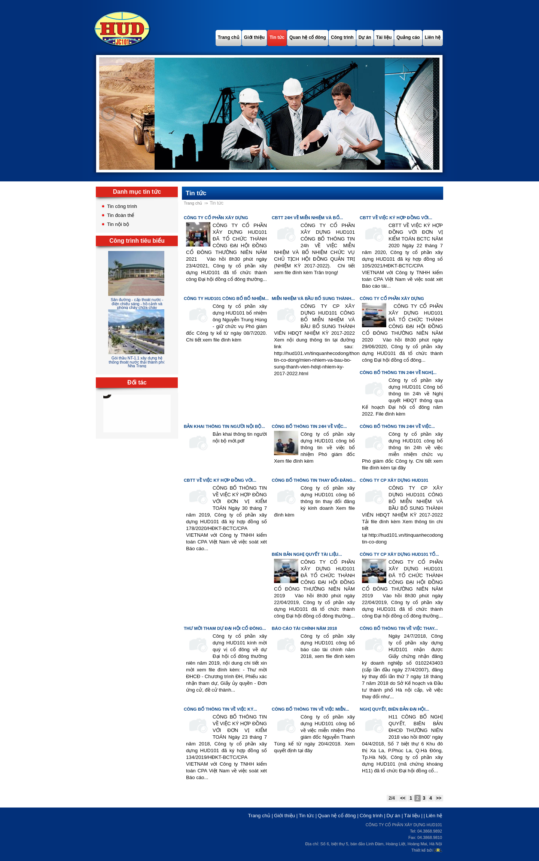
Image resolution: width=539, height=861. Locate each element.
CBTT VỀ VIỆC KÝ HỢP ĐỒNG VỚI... (396, 217)
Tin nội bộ (118, 224)
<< (402, 798)
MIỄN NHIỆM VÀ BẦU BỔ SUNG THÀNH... (313, 298)
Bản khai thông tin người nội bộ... (224, 426)
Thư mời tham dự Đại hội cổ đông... (225, 628)
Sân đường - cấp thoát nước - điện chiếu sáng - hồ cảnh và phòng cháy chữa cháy (137, 303)
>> (438, 798)
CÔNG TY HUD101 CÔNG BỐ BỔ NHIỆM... (226, 298)
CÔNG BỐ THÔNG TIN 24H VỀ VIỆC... (309, 426)
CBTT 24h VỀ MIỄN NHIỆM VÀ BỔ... (307, 217)
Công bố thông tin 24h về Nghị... (398, 372)
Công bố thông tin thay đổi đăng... (314, 480)
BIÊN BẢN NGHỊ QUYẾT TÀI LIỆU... (307, 554)
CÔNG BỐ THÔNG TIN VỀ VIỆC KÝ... (220, 709)
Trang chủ (193, 203)
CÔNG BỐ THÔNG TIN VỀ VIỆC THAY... (399, 628)
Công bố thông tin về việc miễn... (310, 709)
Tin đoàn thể (120, 215)
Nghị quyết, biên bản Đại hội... (394, 709)
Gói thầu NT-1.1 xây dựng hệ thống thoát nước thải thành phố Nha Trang (137, 362)
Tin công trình (122, 206)
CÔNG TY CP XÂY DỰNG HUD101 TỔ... (399, 554)
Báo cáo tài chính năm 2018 (304, 628)
